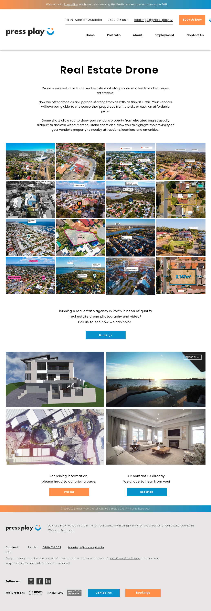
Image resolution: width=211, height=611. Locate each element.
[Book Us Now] (192, 20)
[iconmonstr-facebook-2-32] (39, 581)
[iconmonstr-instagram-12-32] (31, 581)
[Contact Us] (104, 593)
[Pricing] (69, 492)
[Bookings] (106, 335)
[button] (114, 35)
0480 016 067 (118, 20)
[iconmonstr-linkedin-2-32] (48, 581)
